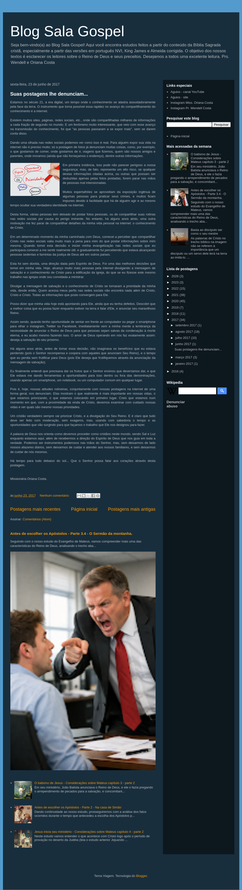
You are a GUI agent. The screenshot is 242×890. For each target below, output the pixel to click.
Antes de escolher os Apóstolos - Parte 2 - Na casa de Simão (77, 807)
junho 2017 (183, 344)
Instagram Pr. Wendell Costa (191, 108)
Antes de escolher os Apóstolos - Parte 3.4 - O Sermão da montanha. (71, 533)
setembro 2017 (186, 325)
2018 (176, 313)
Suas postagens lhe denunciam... (49, 94)
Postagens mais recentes (35, 509)
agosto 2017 (184, 331)
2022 (176, 288)
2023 (176, 282)
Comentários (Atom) (37, 519)
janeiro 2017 (184, 364)
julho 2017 (183, 338)
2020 (176, 301)
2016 (176, 371)
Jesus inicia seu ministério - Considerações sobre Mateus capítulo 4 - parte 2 (89, 832)
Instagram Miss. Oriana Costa (192, 103)
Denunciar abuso (176, 404)
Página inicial (84, 509)
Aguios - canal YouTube (187, 92)
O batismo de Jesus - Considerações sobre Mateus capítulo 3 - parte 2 (84, 783)
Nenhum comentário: (55, 495)
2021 (176, 295)
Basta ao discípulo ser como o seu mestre (206, 232)
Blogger (141, 876)
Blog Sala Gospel (67, 31)
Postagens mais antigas (131, 509)
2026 (176, 276)
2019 (176, 307)
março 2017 (184, 357)
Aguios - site (179, 97)
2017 (176, 320)
